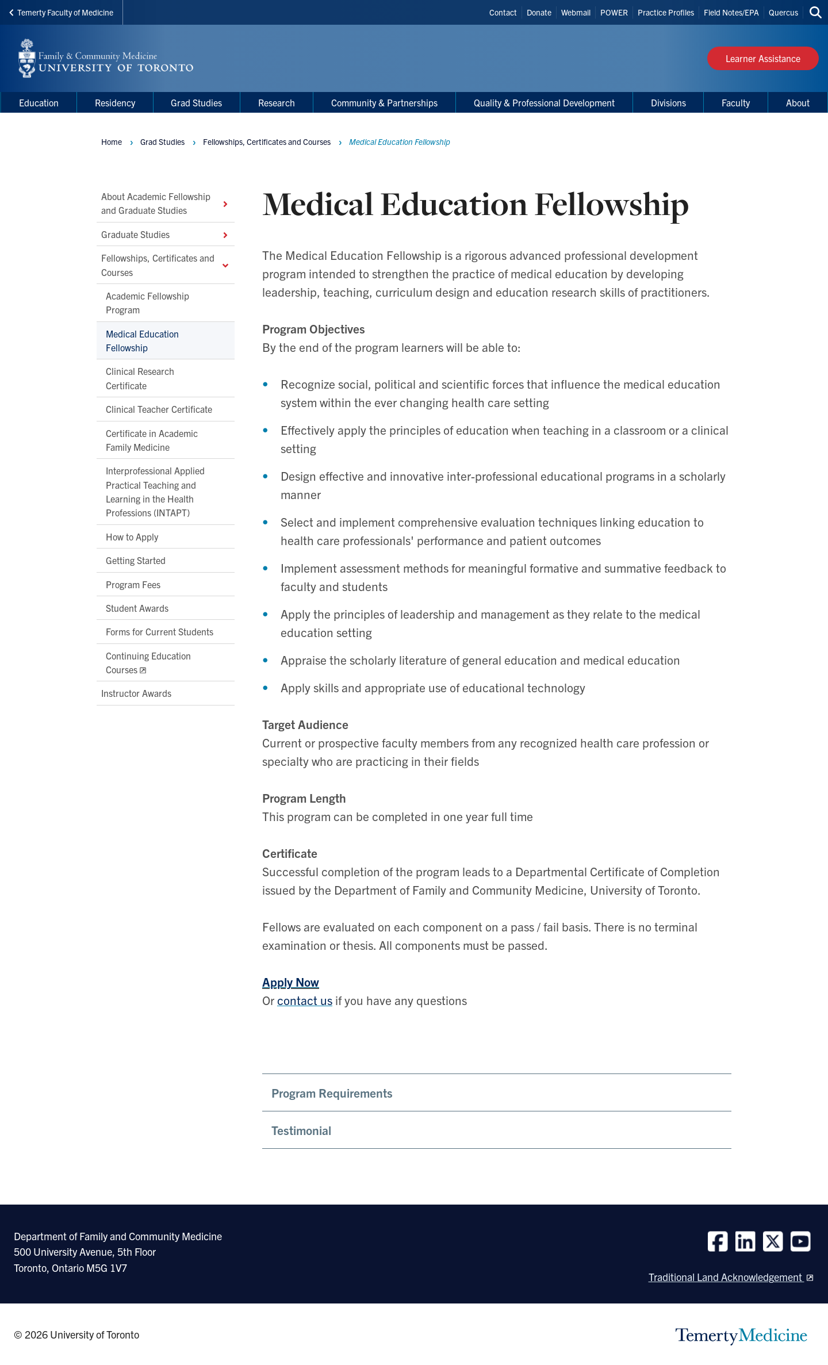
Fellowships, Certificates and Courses (165, 265)
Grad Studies (162, 141)
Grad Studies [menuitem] (196, 102)
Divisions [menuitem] (668, 102)
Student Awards (137, 608)
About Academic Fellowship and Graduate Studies (165, 203)
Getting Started (136, 560)
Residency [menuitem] (115, 102)
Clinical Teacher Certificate (159, 409)
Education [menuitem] (39, 102)
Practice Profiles (666, 12)
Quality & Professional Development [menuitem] (544, 102)
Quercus (783, 12)
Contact (503, 12)
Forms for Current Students (159, 632)
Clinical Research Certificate (140, 378)
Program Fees (133, 584)
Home (111, 141)
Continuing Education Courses (148, 662)
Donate (539, 12)
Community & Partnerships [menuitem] (384, 102)
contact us (304, 999)
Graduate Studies (165, 234)
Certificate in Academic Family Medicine (152, 440)
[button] (496, 1092)
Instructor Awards (136, 693)
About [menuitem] (798, 102)
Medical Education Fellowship (142, 340)
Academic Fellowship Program (147, 302)
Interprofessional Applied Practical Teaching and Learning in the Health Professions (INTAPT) (155, 492)
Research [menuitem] (276, 102)
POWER (614, 12)
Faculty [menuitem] (736, 102)
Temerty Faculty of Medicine (61, 12)
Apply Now (290, 981)
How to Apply (132, 536)
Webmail (576, 12)
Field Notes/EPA (731, 12)
